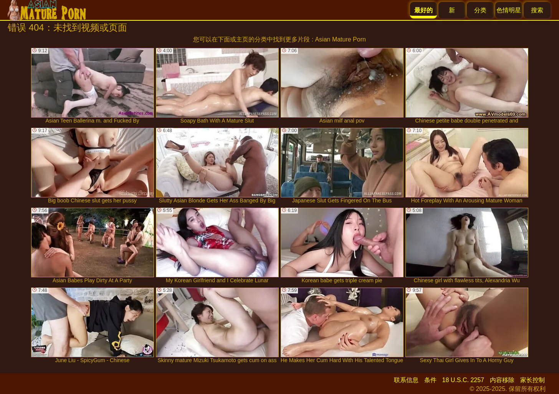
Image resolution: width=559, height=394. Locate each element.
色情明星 (508, 10)
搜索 (537, 10)
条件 (430, 380)
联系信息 (406, 380)
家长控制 (532, 380)
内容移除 (502, 380)
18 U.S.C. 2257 (463, 380)
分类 (480, 10)
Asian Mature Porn (340, 39)
